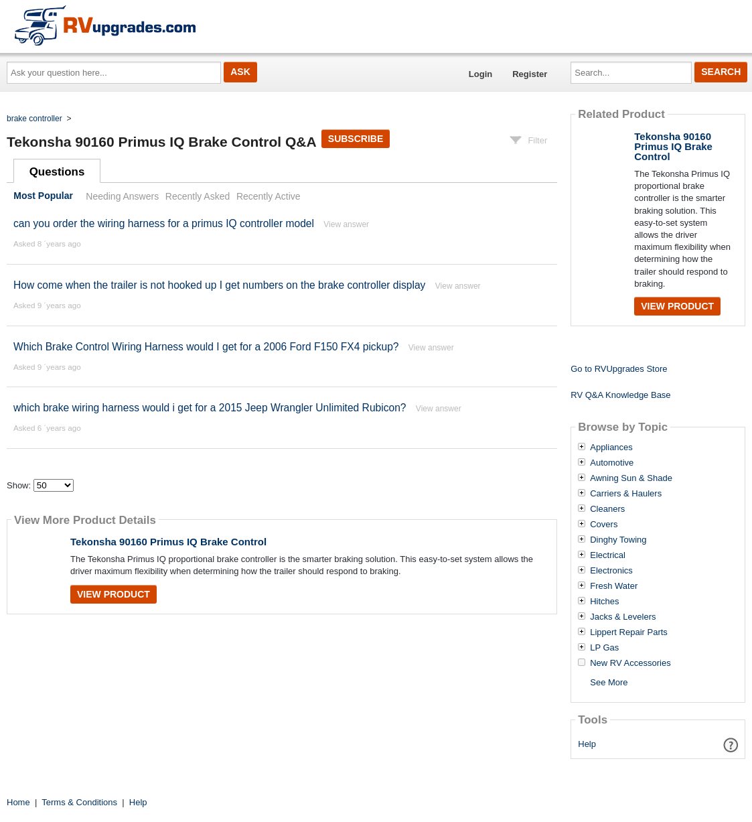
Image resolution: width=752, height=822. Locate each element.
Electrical (607, 555)
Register (529, 74)
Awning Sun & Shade (631, 478)
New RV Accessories (630, 663)
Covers (603, 524)
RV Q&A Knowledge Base (620, 395)
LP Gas (604, 648)
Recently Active (268, 196)
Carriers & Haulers (626, 493)
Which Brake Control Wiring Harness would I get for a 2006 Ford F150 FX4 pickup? (206, 346)
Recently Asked (197, 196)
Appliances (611, 447)
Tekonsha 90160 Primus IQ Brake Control (168, 541)
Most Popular (43, 196)
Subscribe (355, 138)
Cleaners (607, 509)
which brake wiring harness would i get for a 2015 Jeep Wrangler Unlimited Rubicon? (209, 407)
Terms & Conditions (79, 802)
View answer (346, 224)
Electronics (611, 570)
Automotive (611, 463)
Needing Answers (122, 196)
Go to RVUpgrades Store (619, 369)
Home (18, 802)
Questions (57, 171)
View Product (113, 594)
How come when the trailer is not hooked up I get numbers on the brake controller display (219, 285)
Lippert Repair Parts (629, 632)
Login (480, 74)
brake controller (34, 118)
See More (608, 682)
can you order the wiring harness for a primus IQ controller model (163, 223)
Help (587, 744)
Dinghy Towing (618, 540)
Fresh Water (613, 586)
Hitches (604, 601)
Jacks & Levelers (623, 617)
